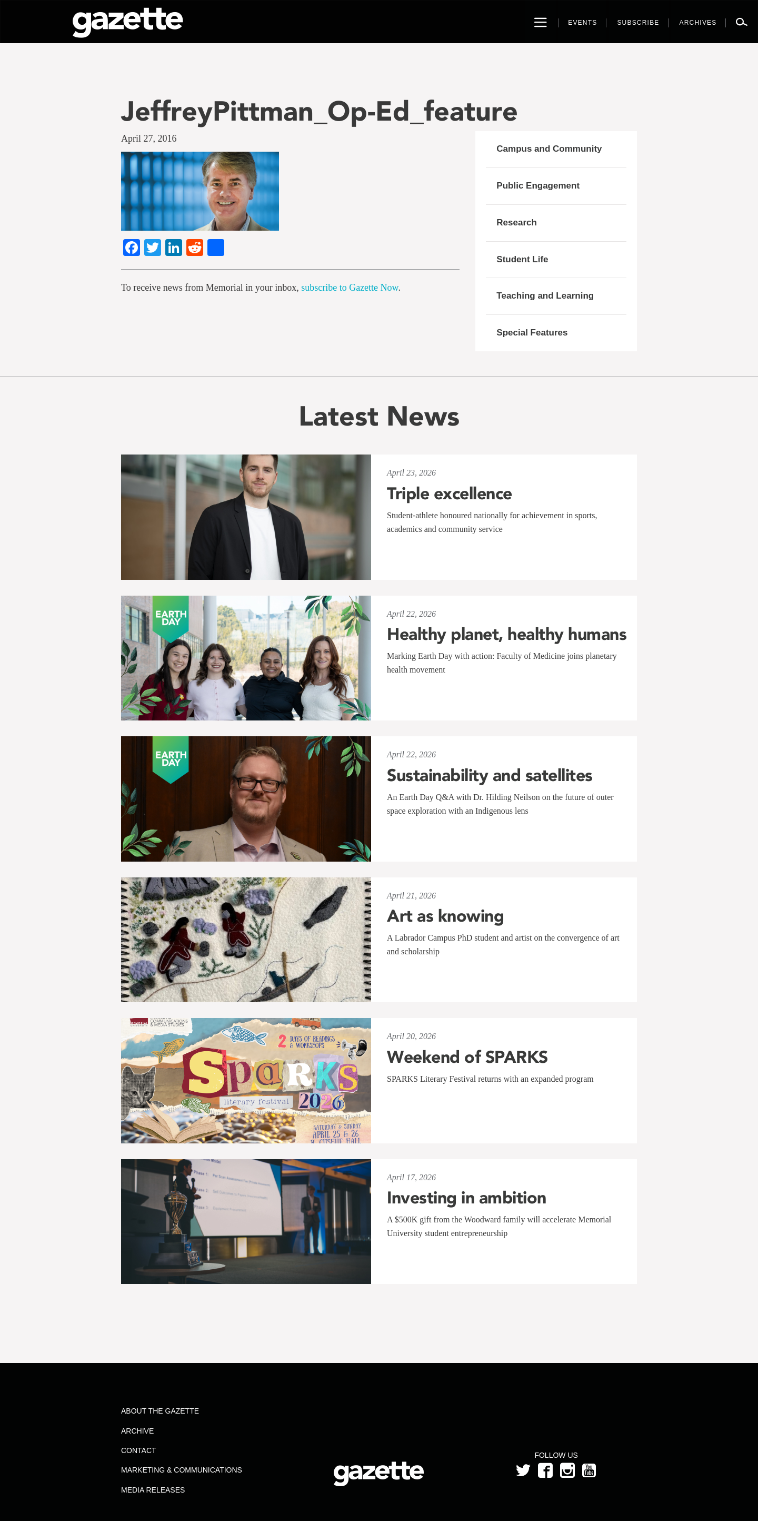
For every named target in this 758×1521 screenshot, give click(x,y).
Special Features (531, 333)
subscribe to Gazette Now (349, 287)
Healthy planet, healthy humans (506, 634)
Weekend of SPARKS (467, 1057)
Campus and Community (549, 149)
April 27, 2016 (149, 138)
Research (516, 223)
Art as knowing (445, 915)
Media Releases (153, 1490)
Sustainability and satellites (490, 775)
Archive (137, 1431)
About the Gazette (160, 1411)
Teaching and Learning (545, 296)
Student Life (522, 259)
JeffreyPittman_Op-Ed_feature (319, 111)
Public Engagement (538, 186)
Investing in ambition (466, 1197)
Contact (138, 1450)
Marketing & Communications (181, 1470)
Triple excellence (449, 493)
